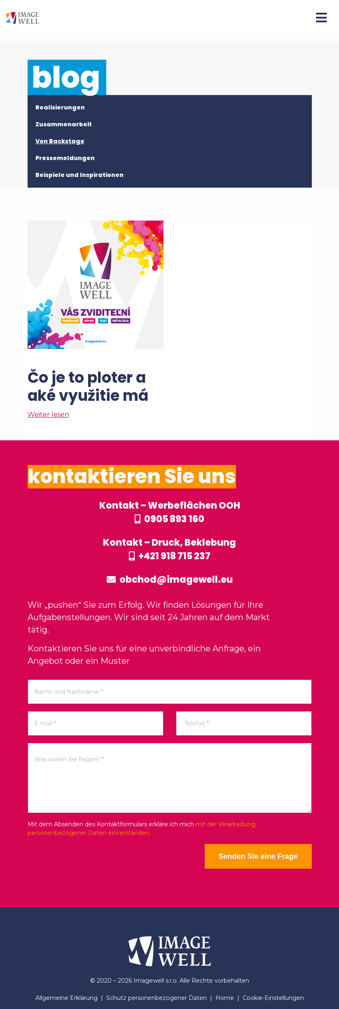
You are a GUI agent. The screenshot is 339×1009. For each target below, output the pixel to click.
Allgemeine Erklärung (66, 998)
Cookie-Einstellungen (273, 998)
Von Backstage (59, 141)
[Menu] (321, 17)
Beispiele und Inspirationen (79, 175)
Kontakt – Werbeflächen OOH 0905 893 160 (169, 512)
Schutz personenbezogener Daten (156, 998)
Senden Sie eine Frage (257, 856)
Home (224, 998)
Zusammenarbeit (63, 124)
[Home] (22, 17)
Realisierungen (60, 107)
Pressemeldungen (65, 158)
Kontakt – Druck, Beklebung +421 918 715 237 (169, 549)
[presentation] (90, 860)
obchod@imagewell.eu (170, 579)
